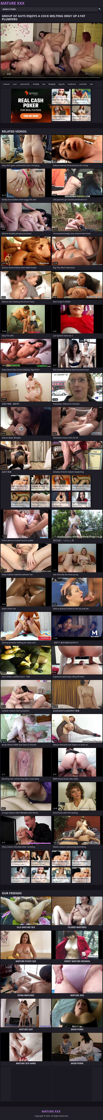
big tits (62, 84)
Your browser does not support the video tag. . (51, 52)
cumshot (83, 84)
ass (43, 84)
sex (91, 84)
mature (6, 84)
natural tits (25, 84)
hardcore (72, 84)
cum (15, 84)
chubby (36, 84)
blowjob (51, 84)
